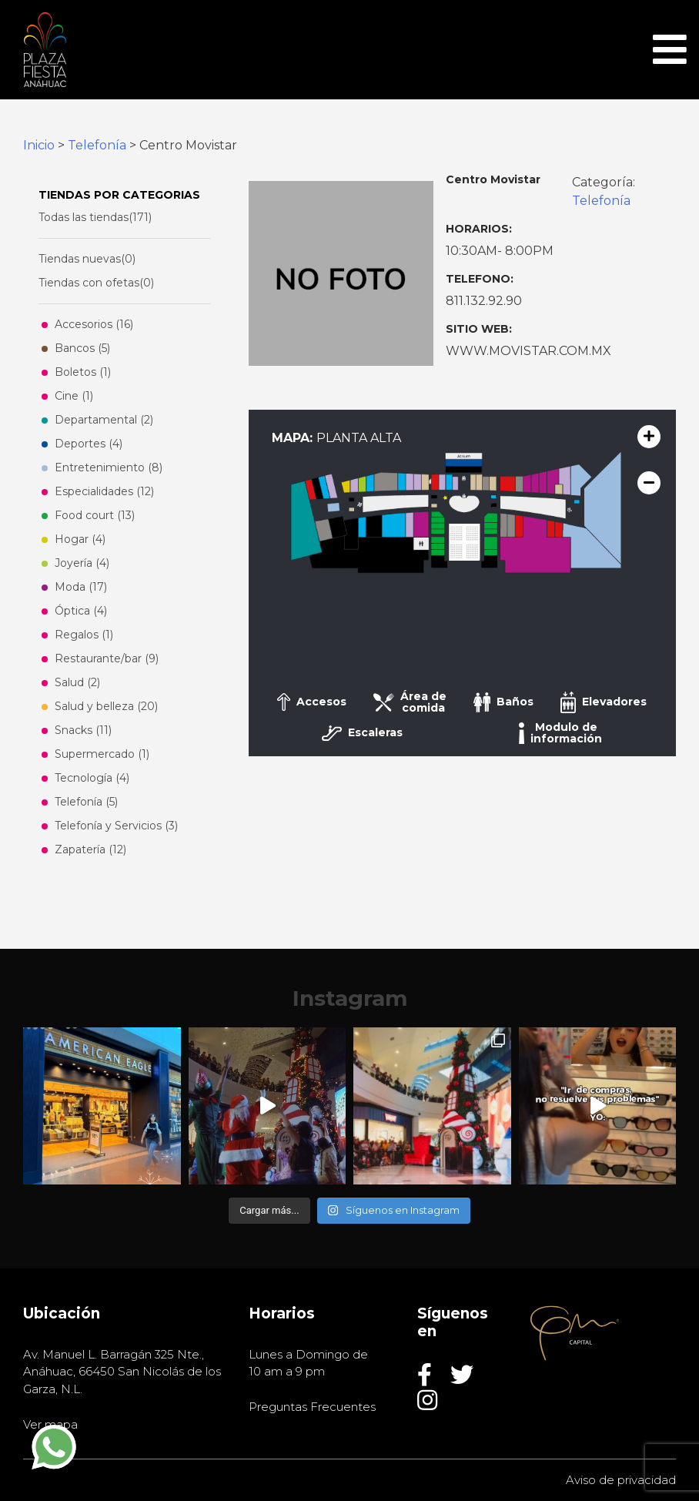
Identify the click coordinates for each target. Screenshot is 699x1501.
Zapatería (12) (90, 849)
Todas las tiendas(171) (95, 217)
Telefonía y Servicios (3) (116, 826)
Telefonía (97, 145)
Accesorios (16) (94, 324)
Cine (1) (74, 396)
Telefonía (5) (86, 802)
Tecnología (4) (92, 778)
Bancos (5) (82, 348)
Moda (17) (81, 587)
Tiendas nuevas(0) (86, 259)
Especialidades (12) (104, 491)
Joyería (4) (82, 563)
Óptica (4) (81, 611)
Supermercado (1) (102, 754)
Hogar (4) (80, 539)
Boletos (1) (83, 372)
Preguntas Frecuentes (312, 1406)
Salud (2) (77, 682)
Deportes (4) (88, 444)
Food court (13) (95, 515)
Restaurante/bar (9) (107, 658)
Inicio (39, 145)
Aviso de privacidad (621, 1480)
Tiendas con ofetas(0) (96, 283)
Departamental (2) (104, 420)
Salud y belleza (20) (106, 706)
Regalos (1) (84, 635)
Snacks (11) (83, 730)
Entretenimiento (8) (108, 467)
